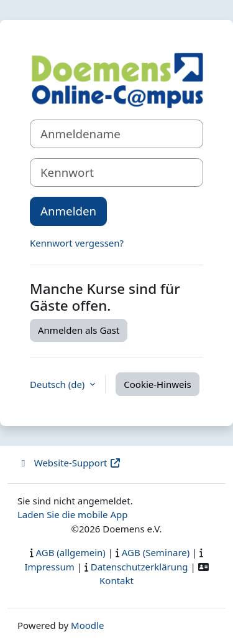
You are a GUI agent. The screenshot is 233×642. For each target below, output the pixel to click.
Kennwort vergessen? (77, 243)
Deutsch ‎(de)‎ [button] (58, 384)
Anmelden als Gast (78, 330)
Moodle (87, 625)
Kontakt (116, 580)
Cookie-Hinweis (157, 384)
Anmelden (68, 211)
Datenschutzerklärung (139, 566)
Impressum (49, 566)
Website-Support (69, 462)
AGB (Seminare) (156, 552)
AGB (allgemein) (71, 552)
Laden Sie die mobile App (72, 514)
